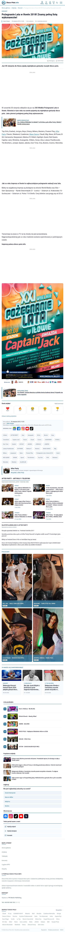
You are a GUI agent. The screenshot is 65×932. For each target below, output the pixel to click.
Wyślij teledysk (11, 831)
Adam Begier (6, 21)
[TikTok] (31, 428)
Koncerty (4, 860)
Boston (46, 435)
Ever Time (5, 444)
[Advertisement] (32, 89)
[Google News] (14, 428)
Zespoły (4, 869)
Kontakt (8, 835)
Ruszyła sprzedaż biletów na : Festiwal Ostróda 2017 (18, 530)
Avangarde (31, 435)
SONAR (15, 457)
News (21, 453)
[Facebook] (18, 428)
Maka (30, 922)
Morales (39, 913)
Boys (52, 435)
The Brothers (30, 457)
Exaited (14, 444)
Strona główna (6, 8)
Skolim (7, 806)
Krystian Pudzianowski (25, 916)
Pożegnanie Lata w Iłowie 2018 (44, 453)
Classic (25, 439)
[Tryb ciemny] (57, 2)
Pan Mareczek (43, 916)
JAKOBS (29, 444)
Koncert (20, 8)
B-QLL (38, 435)
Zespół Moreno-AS (49, 919)
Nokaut (43, 922)
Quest (58, 453)
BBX (48, 922)
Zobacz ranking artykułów (9, 416)
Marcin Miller (9, 797)
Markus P (29, 448)
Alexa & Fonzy (32, 924)
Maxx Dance (34, 134)
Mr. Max (4, 922)
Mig (55, 448)
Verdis (13, 919)
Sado (35, 916)
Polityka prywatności (53, 930)
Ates (23, 435)
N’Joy (9, 913)
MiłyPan (7, 801)
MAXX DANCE (47, 448)
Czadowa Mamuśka (49, 913)
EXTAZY (22, 444)
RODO (61, 930)
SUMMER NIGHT (18, 913)
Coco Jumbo (23, 922)
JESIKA (36, 922)
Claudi (32, 439)
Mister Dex (38, 919)
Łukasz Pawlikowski (8, 448)
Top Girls (40, 457)
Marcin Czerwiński (28, 919)
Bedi (33, 913)
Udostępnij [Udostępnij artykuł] (50, 61)
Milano (5, 453)
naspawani (13, 453)
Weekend (55, 457)
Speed (22, 457)
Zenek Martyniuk (10, 793)
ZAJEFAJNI (23, 462)
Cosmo (39, 439)
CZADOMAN (48, 439)
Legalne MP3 (6, 864)
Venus (24, 924)
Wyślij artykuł (10, 826)
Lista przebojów (8, 702)
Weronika (5, 462)
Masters (37, 448)
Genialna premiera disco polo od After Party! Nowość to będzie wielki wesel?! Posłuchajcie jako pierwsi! (31, 535)
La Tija (18, 919)
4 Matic (5, 435)
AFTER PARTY (14, 435)
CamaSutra (6, 439)
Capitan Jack (16, 439)
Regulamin (44, 930)
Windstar (14, 462)
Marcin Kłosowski (7, 924)
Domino (15, 916)
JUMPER (46, 444)
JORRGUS (38, 444)
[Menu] (61, 2)
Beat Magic (5, 919)
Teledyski (5, 856)
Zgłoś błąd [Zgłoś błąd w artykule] (59, 61)
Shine (58, 919)
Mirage (59, 913)
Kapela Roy (58, 916)
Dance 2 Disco (6, 916)
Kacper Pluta (55, 922)
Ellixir (10, 922)
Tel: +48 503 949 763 (11, 902)
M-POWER (20, 448)
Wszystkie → (59, 910)
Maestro (27, 913)
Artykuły (14, 8)
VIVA (47, 457)
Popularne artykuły (9, 753)
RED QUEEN (6, 457)
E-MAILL (57, 439)
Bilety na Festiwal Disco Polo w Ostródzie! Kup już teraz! (19, 539)
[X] (26, 816)
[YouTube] (27, 428)
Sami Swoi (41, 924)
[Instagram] (23, 428)
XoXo (51, 916)
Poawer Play (29, 453)
